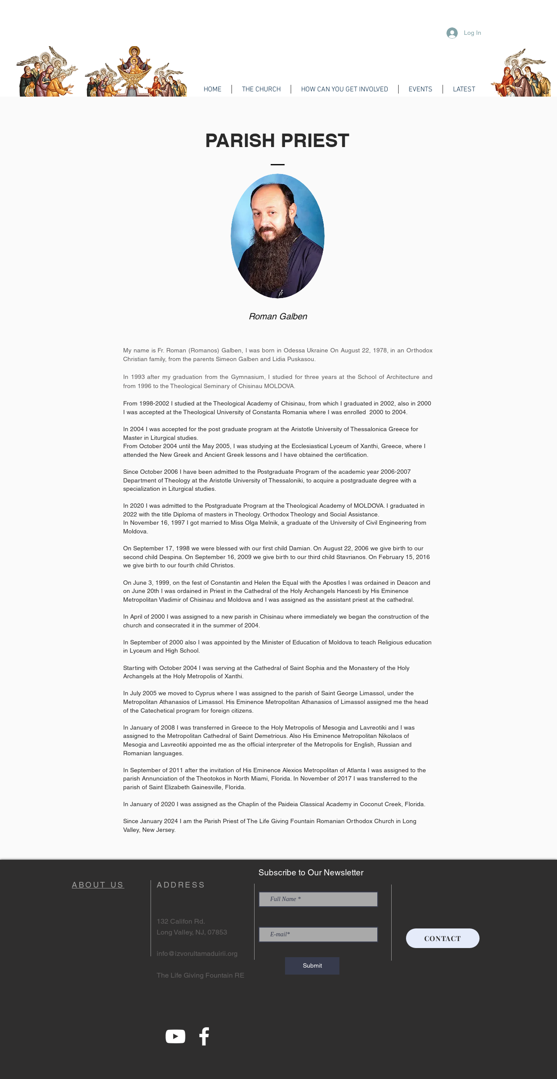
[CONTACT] (443, 938)
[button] (261, 89)
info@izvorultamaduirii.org (197, 953)
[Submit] (312, 966)
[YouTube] (175, 1036)
